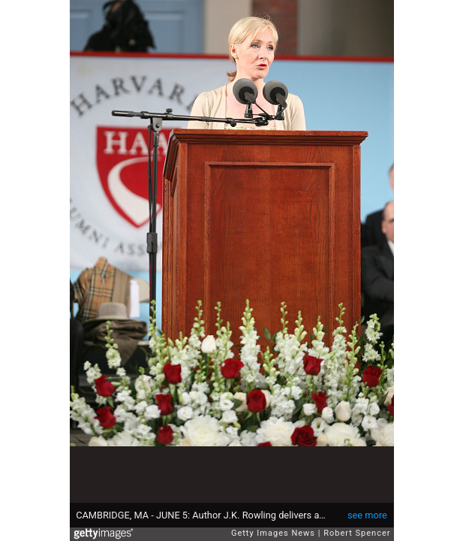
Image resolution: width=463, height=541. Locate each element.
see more (367, 515)
